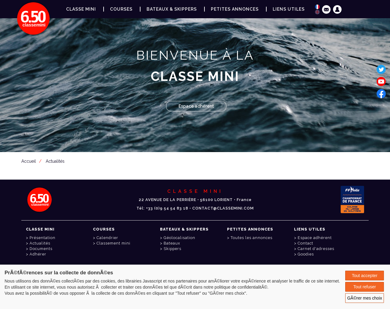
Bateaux (172, 243)
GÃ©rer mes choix (364, 298)
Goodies (306, 254)
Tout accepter (365, 275)
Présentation (42, 237)
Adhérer (38, 254)
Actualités (55, 161)
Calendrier (107, 237)
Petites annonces (235, 9)
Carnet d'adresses (316, 248)
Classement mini (113, 243)
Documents (41, 248)
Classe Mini (81, 9)
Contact (305, 243)
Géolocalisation (179, 237)
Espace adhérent (196, 106)
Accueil (28, 161)
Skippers (172, 248)
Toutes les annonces (251, 237)
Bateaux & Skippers (172, 9)
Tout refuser (364, 286)
